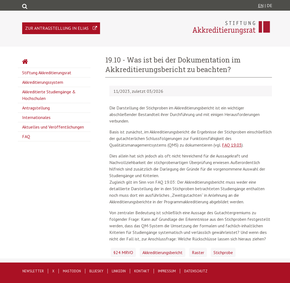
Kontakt (142, 271)
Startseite (39, 62)
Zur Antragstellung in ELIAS (57, 28)
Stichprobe (223, 252)
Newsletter (33, 271)
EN (260, 5)
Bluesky (96, 271)
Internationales (36, 117)
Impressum (167, 271)
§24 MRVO (123, 252)
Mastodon (72, 271)
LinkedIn (119, 271)
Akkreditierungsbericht (162, 252)
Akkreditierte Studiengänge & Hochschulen (49, 95)
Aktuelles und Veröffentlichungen (53, 127)
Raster (198, 252)
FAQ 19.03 (232, 145)
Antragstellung (36, 108)
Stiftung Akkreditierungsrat (46, 72)
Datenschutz (195, 271)
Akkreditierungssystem (42, 82)
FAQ (26, 136)
